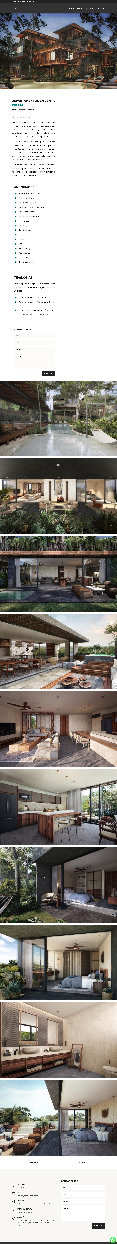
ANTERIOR (34, 1162)
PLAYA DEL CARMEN (85, 8)
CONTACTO (100, 8)
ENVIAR (48, 373)
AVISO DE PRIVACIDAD (63, 1236)
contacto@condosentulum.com (27, 1196)
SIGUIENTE (83, 1162)
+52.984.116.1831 (22, 1187)
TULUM (72, 8)
